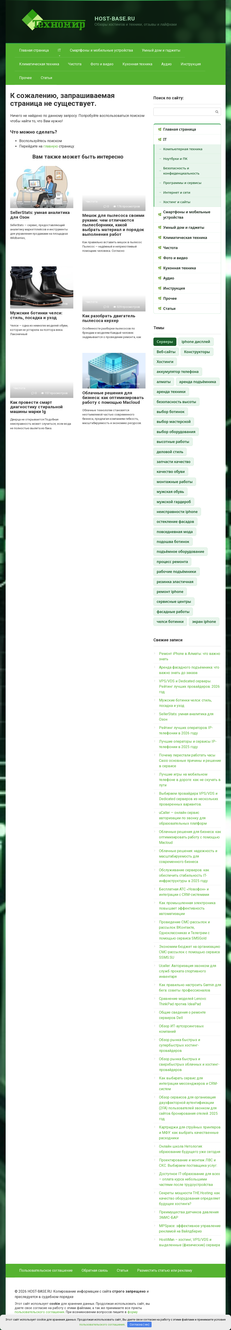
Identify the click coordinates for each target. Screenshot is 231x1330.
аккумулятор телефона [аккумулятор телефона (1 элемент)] (178, 371)
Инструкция (191, 64)
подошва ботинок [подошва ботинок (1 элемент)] (173, 541)
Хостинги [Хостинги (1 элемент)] (165, 361)
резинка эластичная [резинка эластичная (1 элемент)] (175, 581)
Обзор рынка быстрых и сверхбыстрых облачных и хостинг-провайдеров (189, 1064)
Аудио (166, 64)
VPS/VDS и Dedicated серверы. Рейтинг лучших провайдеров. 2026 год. (189, 686)
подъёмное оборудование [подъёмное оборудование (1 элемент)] (180, 551)
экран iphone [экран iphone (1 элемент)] (204, 621)
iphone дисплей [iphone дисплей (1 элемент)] (196, 341)
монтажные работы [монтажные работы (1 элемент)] (175, 481)
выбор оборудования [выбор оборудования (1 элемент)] (176, 431)
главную (50, 146)
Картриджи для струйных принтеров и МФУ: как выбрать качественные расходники (190, 1132)
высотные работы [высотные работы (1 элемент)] (173, 441)
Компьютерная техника (183, 149)
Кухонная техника (137, 64)
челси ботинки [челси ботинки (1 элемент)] (170, 621)
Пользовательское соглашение (46, 1270)
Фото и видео (101, 64)
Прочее (25, 78)
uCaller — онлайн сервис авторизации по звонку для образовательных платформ (183, 818)
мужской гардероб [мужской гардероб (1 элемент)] (174, 501)
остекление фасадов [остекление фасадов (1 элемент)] (175, 521)
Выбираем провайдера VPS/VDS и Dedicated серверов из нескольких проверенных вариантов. (188, 798)
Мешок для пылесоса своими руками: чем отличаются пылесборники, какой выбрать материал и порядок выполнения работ (113, 225)
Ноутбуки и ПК (175, 158)
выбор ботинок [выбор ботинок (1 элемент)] (171, 411)
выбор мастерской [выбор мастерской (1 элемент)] (174, 421)
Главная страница (34, 50)
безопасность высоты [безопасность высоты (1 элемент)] (176, 401)
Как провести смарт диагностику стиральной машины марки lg (36, 407)
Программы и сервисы (182, 182)
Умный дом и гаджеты (161, 50)
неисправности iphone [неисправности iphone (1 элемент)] (177, 511)
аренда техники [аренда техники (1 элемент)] (171, 391)
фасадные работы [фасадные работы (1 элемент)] (173, 611)
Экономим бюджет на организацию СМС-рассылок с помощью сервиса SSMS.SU (189, 952)
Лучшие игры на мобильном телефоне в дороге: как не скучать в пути (190, 779)
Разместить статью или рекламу (164, 1270)
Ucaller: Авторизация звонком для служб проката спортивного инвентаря (187, 971)
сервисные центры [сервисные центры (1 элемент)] (174, 601)
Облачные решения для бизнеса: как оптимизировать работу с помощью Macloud (113, 397)
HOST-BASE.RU (115, 19)
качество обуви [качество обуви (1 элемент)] (171, 471)
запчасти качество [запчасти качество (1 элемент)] (174, 461)
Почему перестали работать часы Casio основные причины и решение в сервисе (190, 760)
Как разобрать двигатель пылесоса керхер (108, 318)
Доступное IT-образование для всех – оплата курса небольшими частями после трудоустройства (189, 1179)
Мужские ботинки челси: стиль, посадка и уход (36, 315)
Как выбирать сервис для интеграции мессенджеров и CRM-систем (188, 1083)
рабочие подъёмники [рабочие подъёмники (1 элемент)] (176, 571)
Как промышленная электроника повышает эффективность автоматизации (187, 908)
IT (59, 50)
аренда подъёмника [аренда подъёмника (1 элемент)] (197, 381)
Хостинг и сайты (176, 202)
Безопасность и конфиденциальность (181, 170)
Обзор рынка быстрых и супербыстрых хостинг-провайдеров (179, 1045)
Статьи (46, 78)
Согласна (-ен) (139, 1324)
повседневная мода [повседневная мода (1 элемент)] (175, 531)
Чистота (74, 64)
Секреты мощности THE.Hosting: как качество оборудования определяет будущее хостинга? (189, 1198)
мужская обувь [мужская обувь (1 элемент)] (170, 491)
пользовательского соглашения (39, 1312)
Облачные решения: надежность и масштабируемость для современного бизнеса (188, 856)
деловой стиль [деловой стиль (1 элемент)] (170, 451)
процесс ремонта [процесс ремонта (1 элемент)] (172, 561)
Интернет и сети (176, 192)
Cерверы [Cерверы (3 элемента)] (165, 341)
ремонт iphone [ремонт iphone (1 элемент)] (170, 591)
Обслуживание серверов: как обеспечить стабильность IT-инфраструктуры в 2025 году (184, 875)
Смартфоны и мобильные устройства (101, 50)
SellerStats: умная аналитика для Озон (40, 215)
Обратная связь (95, 1270)
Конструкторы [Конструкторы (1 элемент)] (197, 351)
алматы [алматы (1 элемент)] (164, 381)
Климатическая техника (39, 64)
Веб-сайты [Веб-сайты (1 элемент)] (166, 351)
